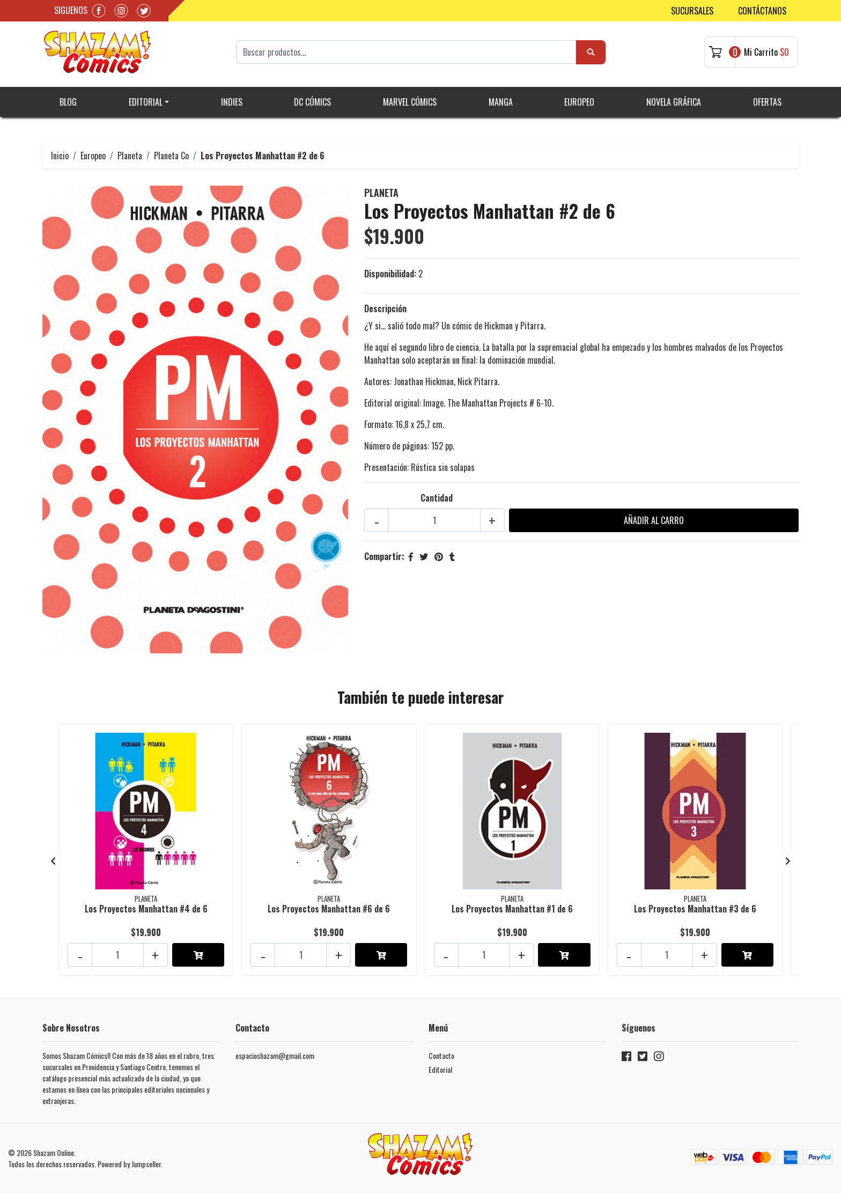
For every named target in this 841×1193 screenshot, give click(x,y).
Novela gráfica (673, 101)
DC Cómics (312, 101)
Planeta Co (171, 155)
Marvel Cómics (410, 101)
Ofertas (767, 101)
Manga (501, 101)
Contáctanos (762, 10)
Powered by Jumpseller (129, 1163)
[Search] (406, 52)
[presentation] (53, 860)
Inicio (60, 155)
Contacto (441, 1055)
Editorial (146, 101)
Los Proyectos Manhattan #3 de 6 (695, 908)
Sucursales (692, 10)
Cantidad (436, 497)
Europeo (579, 101)
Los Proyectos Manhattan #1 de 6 (512, 908)
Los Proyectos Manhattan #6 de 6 (329, 908)
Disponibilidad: (390, 273)
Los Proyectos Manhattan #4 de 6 (146, 908)
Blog (68, 101)
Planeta (129, 155)
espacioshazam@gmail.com (274, 1055)
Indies (231, 101)
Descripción (385, 308)
